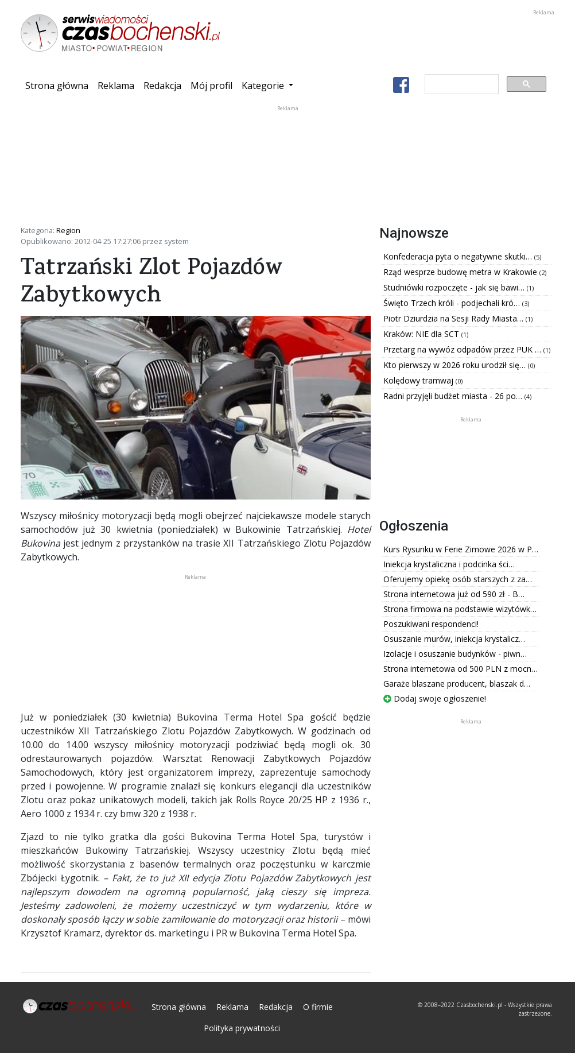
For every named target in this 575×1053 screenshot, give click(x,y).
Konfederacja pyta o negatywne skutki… (458, 256)
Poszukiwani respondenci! (431, 623)
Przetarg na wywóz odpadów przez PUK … (463, 349)
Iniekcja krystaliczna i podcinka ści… (449, 564)
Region (68, 230)
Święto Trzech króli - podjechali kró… (452, 302)
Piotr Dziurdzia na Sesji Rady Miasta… (454, 318)
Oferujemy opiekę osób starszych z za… (457, 579)
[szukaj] (460, 84)
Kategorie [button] (264, 85)
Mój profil (211, 85)
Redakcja (162, 85)
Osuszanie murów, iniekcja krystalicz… (454, 638)
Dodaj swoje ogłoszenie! (434, 698)
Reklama (116, 85)
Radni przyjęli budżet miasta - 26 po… (454, 395)
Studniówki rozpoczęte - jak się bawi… (455, 287)
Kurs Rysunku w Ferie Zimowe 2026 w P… (460, 549)
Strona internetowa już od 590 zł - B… (454, 594)
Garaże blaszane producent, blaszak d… (456, 683)
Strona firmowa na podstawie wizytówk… (460, 608)
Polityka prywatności (242, 1028)
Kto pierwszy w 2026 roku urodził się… (455, 364)
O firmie (318, 1006)
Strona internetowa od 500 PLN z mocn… (460, 668)
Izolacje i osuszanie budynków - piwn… (455, 653)
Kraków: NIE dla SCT (422, 333)
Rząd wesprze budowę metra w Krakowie (461, 271)
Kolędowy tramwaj (419, 380)
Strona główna (59, 85)
